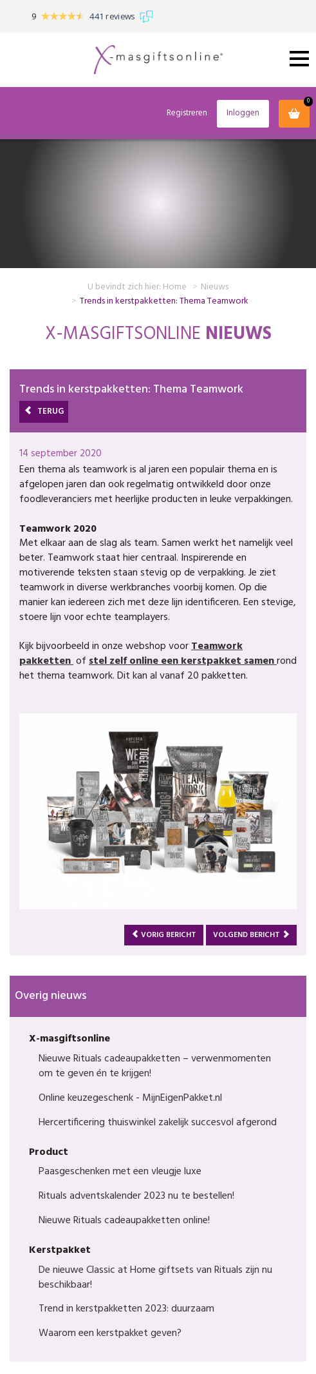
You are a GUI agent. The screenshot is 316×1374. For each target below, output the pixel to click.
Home (175, 287)
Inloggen (243, 113)
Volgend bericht (251, 935)
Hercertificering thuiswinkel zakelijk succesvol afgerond (158, 1122)
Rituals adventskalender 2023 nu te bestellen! (136, 1196)
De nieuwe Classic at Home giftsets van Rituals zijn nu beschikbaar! (155, 1277)
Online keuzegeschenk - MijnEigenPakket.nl (130, 1098)
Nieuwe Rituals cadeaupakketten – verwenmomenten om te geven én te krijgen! (155, 1066)
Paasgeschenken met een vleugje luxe (120, 1171)
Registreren (187, 114)
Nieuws (214, 287)
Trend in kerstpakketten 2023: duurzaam (126, 1309)
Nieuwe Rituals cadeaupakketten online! (124, 1220)
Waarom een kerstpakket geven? (110, 1333)
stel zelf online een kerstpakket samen (183, 661)
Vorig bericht (163, 935)
